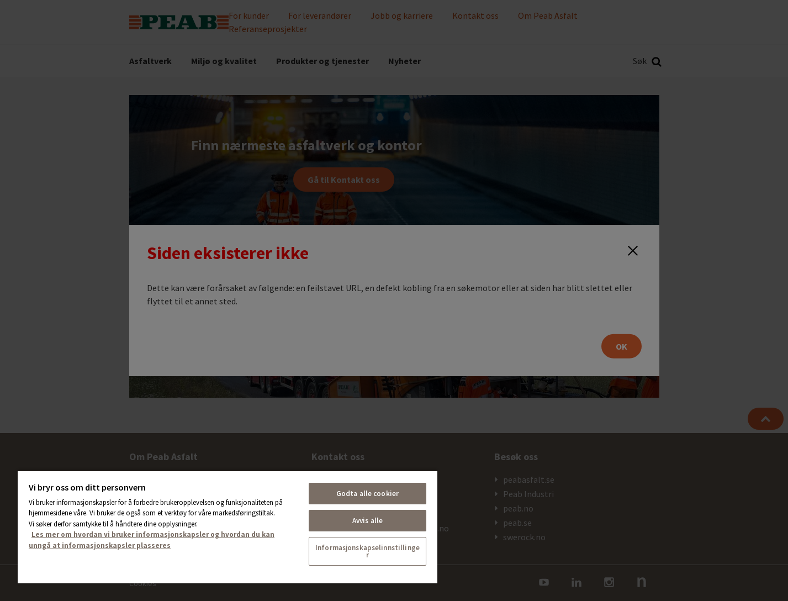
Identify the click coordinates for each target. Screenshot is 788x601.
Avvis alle (367, 520)
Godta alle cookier (367, 493)
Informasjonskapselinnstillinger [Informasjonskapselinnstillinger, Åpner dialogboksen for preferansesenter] (367, 551)
